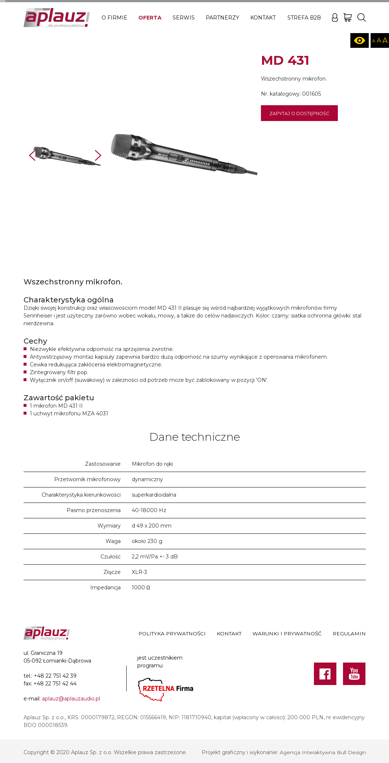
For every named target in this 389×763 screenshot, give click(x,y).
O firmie (114, 17)
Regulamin (349, 634)
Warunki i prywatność (287, 634)
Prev (32, 155)
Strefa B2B (304, 17)
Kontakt (263, 17)
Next (98, 155)
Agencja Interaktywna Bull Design (322, 752)
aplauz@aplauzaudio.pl (71, 698)
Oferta (150, 17)
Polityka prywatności (172, 634)
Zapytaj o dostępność (299, 113)
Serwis (184, 17)
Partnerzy (222, 17)
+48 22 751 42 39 (55, 675)
